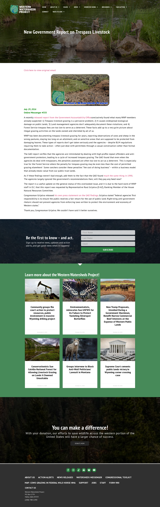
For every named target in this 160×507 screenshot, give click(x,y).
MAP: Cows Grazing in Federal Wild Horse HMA (50, 482)
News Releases (65, 477)
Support (83, 482)
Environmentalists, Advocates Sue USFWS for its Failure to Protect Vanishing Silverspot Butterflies (80, 312)
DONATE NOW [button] (79, 443)
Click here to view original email (40, 70)
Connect (45, 12)
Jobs (94, 482)
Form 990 (114, 482)
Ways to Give (58, 12)
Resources (107, 7)
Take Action (121, 7)
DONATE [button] (144, 10)
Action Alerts (46, 477)
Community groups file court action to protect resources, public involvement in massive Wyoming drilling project (42, 312)
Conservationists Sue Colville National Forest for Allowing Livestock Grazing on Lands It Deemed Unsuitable (42, 372)
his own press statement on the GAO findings (76, 195)
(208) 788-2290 (31, 500)
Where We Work (91, 7)
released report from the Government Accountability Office (62, 117)
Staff (103, 482)
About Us (54, 7)
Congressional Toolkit (118, 477)
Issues (66, 7)
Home (44, 7)
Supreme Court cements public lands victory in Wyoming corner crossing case (118, 371)
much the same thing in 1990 (118, 175)
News (77, 7)
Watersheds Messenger (89, 477)
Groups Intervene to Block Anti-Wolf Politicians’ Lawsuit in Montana (80, 369)
